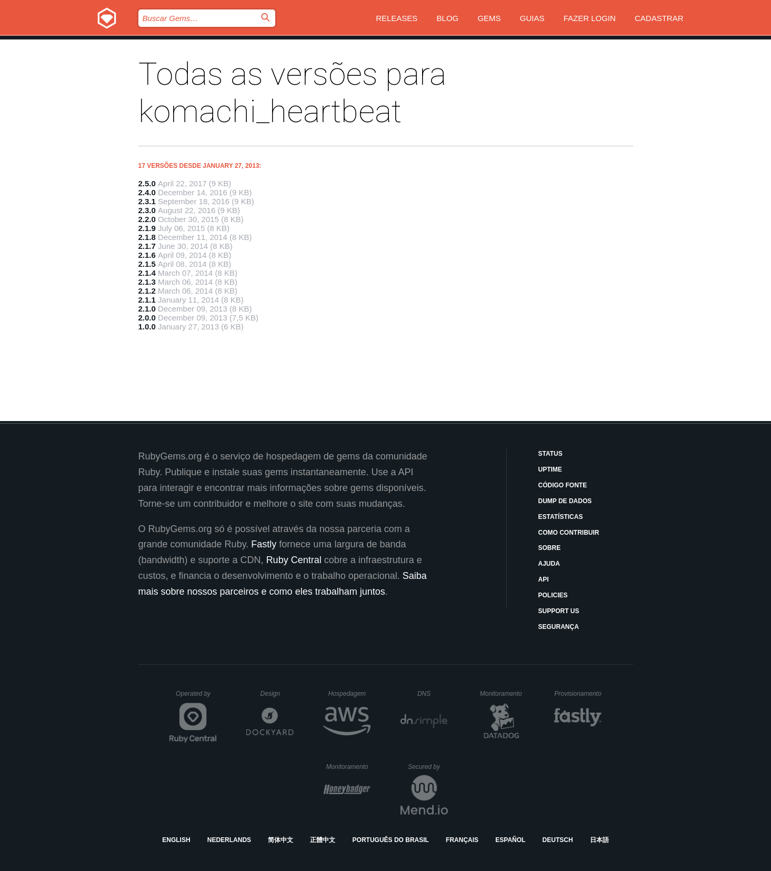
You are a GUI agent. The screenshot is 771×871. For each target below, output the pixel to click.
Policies (553, 595)
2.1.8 (147, 237)
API (543, 579)
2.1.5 (147, 263)
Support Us (558, 611)
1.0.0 (147, 326)
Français (462, 840)
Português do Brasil (391, 840)
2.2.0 (147, 219)
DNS (432, 693)
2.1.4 (147, 272)
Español (510, 840)
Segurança (558, 626)
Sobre (549, 548)
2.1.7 (147, 246)
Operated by (196, 697)
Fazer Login (590, 18)
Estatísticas (560, 516)
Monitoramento (502, 693)
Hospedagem (349, 693)
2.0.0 (147, 317)
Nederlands (229, 840)
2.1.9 (147, 228)
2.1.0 (147, 308)
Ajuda (549, 563)
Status (550, 453)
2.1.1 (147, 299)
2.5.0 (147, 183)
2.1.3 (147, 281)
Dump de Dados (565, 501)
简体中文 (280, 840)
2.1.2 (147, 290)
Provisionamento (578, 693)
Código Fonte (562, 485)
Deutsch (558, 840)
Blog (448, 18)
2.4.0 (147, 192)
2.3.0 (147, 210)
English (176, 840)
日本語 (599, 840)
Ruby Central (294, 560)
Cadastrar (659, 18)
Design (277, 693)
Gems (488, 18)
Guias (532, 18)
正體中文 (322, 840)
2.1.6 (147, 255)
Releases (396, 18)
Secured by (427, 766)
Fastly (263, 544)
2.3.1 (147, 201)
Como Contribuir (568, 532)
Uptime (550, 469)
